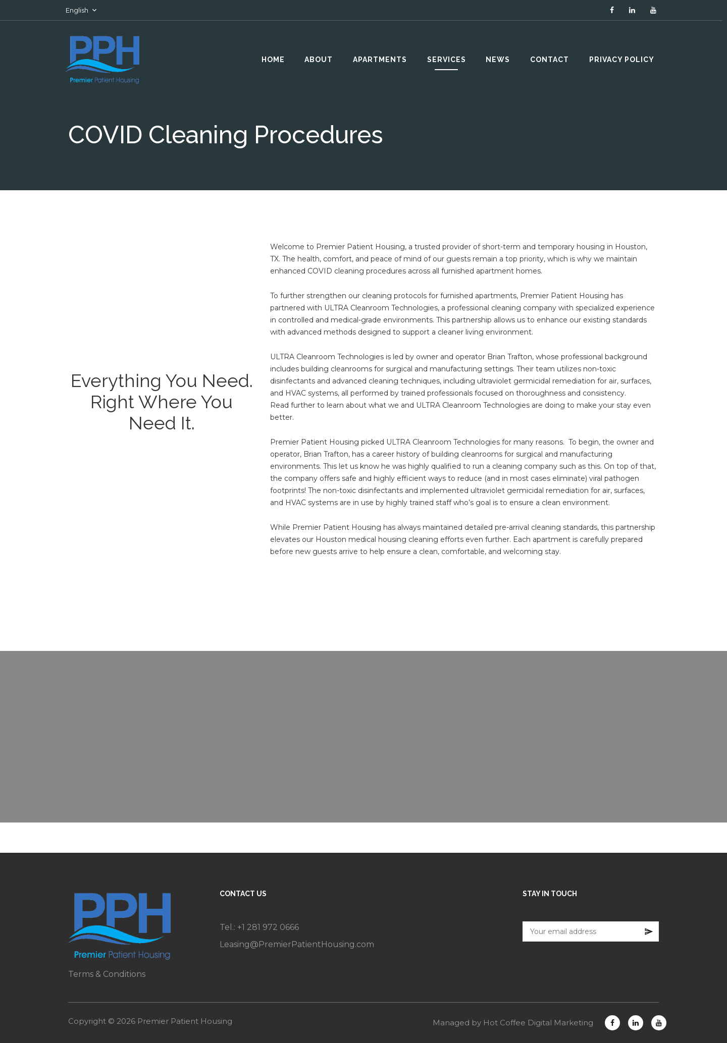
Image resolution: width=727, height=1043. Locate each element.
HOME (274, 60)
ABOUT (320, 60)
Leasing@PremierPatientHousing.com (297, 944)
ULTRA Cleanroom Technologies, (382, 307)
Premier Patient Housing (314, 442)
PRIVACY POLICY (623, 60)
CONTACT (551, 60)
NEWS (500, 60)
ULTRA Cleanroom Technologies (473, 405)
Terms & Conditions (106, 974)
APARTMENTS (381, 60)
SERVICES (448, 60)
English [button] (79, 10)
